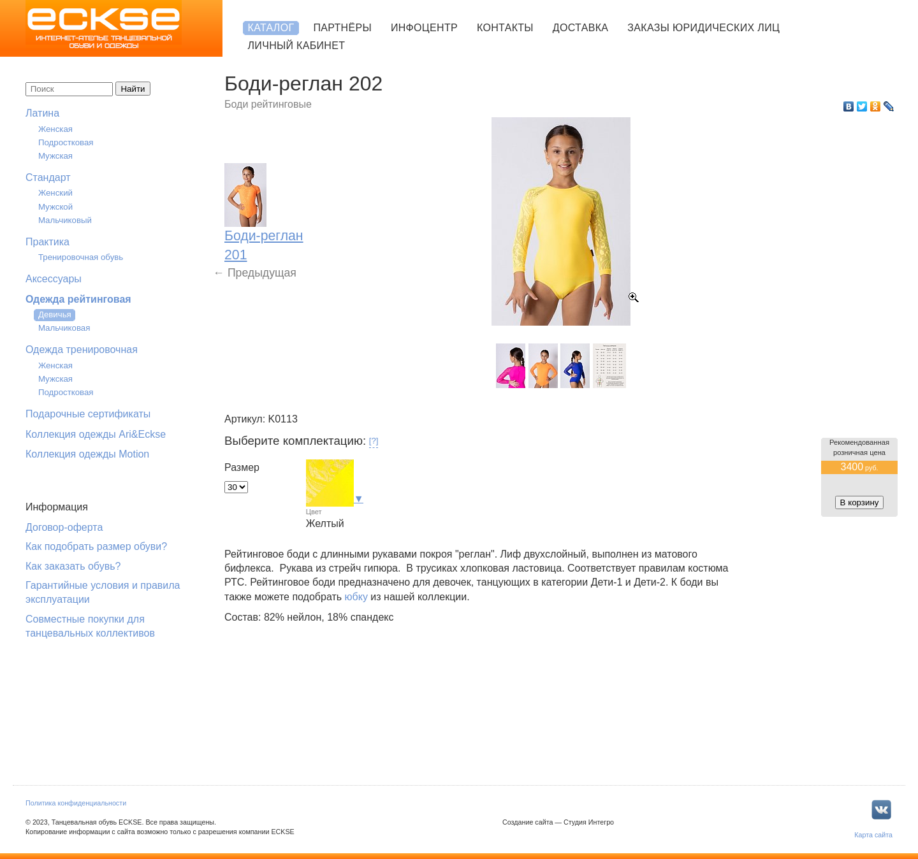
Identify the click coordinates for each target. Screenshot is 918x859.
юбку (356, 596)
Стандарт (48, 177)
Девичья (54, 314)
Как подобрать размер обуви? (96, 546)
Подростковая (66, 142)
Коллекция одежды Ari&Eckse (96, 434)
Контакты (505, 27)
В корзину (859, 502)
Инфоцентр (424, 27)
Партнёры (342, 27)
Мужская (55, 156)
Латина (42, 113)
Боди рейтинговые (268, 104)
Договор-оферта (64, 527)
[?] (374, 440)
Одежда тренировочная (82, 349)
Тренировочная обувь (80, 257)
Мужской (55, 207)
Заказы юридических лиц (703, 27)
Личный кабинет (297, 45)
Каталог (271, 27)
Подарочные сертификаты (88, 413)
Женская (55, 129)
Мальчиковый (65, 220)
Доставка (580, 27)
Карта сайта (873, 835)
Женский (55, 193)
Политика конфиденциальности (76, 803)
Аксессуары (54, 278)
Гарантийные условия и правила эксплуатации (103, 592)
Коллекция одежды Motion (87, 454)
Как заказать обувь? (73, 566)
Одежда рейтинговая (78, 299)
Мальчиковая (64, 328)
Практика (47, 241)
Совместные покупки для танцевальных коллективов (90, 626)
